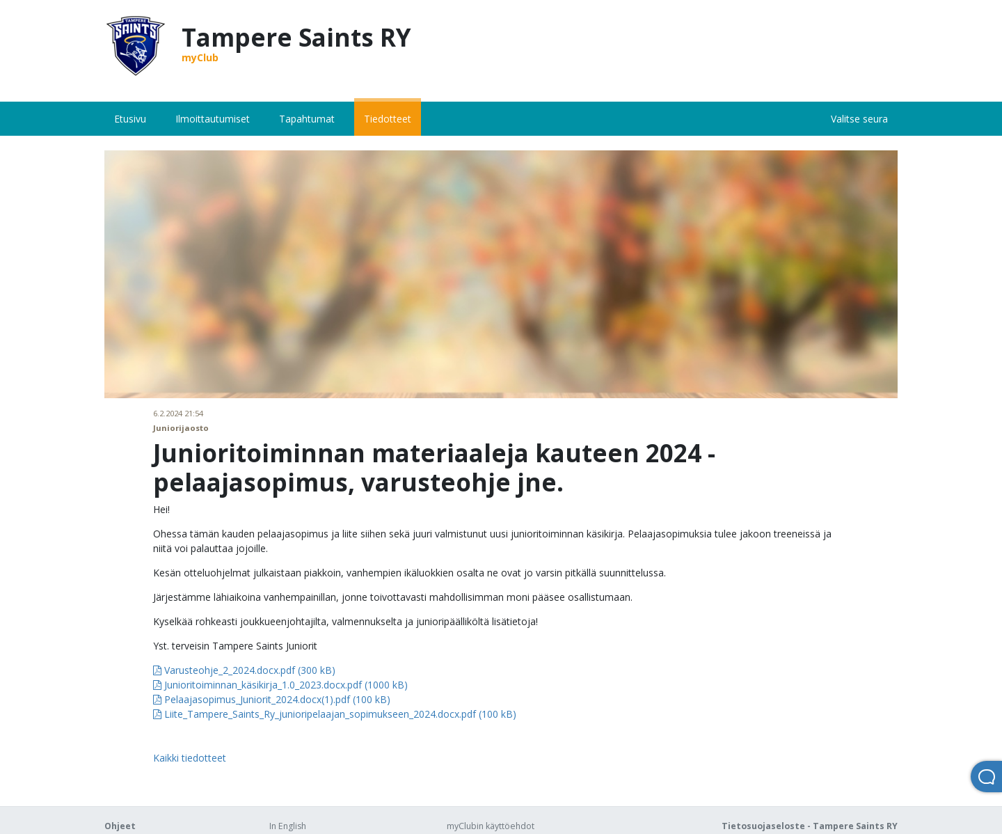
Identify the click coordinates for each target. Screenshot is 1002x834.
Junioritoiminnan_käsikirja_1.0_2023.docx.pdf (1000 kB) (280, 684)
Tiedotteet (387, 118)
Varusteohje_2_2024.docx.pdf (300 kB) (244, 670)
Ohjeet (120, 826)
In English (287, 826)
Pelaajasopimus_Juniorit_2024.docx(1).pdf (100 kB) (271, 699)
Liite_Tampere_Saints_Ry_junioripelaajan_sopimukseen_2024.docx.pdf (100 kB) (334, 714)
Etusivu (130, 118)
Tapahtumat (307, 118)
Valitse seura (859, 118)
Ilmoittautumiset (212, 118)
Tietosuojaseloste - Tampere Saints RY (810, 826)
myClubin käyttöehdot (490, 826)
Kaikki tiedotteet (189, 757)
